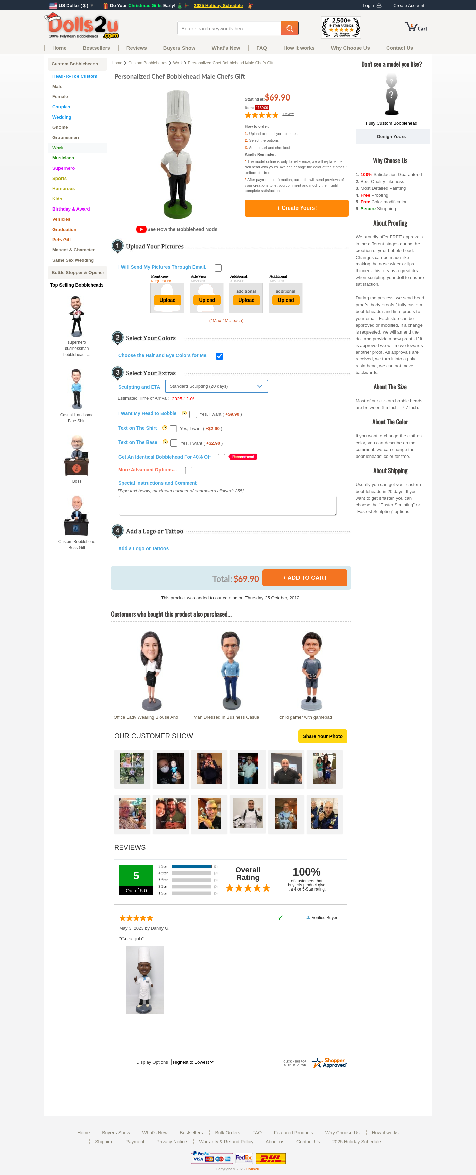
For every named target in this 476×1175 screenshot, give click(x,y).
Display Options (152, 1065)
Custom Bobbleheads (147, 63)
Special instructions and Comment (157, 483)
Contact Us (308, 1144)
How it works (385, 1136)
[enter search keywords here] (230, 28)
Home (117, 63)
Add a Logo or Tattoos (143, 551)
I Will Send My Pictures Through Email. (162, 267)
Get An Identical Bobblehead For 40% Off (164, 457)
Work (178, 63)
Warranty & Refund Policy (226, 1144)
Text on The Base (137, 442)
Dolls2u (252, 1172)
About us (275, 1144)
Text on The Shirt (137, 428)
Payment (134, 1144)
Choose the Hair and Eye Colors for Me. (163, 355)
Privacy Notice (171, 1144)
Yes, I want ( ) (221, 414)
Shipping (104, 1144)
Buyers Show (116, 1136)
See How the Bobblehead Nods (182, 229)
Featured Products (293, 1136)
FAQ (257, 1136)
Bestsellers (191, 1136)
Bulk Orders (227, 1136)
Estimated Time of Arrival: (156, 398)
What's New (154, 1136)
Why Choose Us (342, 1136)
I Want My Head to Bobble (147, 413)
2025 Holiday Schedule (356, 1144)
